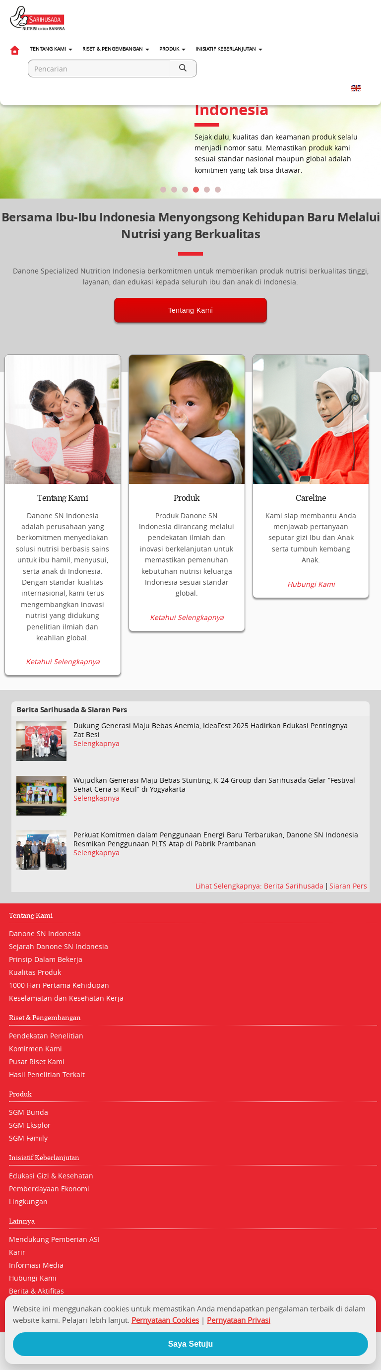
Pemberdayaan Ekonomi (49, 1188)
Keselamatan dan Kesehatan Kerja (66, 998)
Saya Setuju (190, 1344)
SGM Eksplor (30, 1125)
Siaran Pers (348, 885)
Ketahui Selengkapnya (63, 661)
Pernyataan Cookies (165, 1320)
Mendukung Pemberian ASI (54, 1239)
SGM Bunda (28, 1112)
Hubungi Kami (311, 584)
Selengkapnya (96, 743)
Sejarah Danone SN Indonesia (58, 946)
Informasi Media (36, 1265)
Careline (311, 498)
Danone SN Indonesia (45, 933)
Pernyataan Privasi (238, 1320)
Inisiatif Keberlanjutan (228, 49)
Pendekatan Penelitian (46, 1035)
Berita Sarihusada (294, 885)
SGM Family (28, 1138)
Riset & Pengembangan (115, 49)
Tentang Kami (51, 49)
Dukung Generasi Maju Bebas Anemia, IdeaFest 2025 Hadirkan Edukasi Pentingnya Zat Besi (210, 730)
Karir (17, 1252)
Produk (172, 49)
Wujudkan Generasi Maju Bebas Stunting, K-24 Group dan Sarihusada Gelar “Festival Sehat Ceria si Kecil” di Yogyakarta (214, 785)
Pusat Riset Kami (36, 1061)
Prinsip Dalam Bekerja (45, 959)
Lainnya (22, 1221)
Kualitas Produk (35, 972)
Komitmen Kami (35, 1048)
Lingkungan (28, 1201)
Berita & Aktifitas (36, 1291)
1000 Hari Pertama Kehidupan (59, 985)
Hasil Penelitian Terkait (47, 1074)
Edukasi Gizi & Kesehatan (51, 1175)
